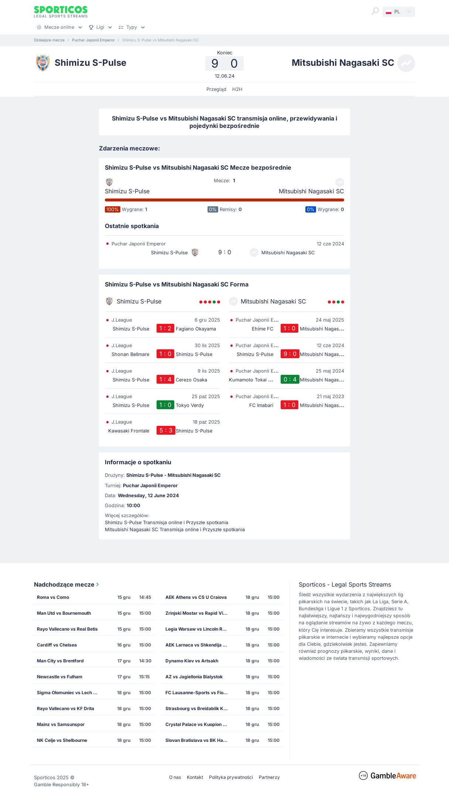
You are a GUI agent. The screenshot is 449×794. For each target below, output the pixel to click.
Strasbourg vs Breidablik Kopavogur (199, 708)
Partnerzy (269, 777)
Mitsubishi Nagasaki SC (311, 191)
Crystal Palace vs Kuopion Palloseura (199, 724)
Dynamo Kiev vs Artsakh (191, 661)
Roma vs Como (53, 597)
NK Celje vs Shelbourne (62, 740)
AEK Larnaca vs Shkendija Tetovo (199, 645)
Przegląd (216, 89)
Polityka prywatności (231, 777)
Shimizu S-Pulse (127, 191)
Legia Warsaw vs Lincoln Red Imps (199, 629)
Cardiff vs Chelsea (57, 645)
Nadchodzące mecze (67, 584)
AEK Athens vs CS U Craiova (196, 597)
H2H (237, 89)
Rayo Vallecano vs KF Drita (65, 708)
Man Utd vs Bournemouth (64, 613)
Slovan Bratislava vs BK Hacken (199, 740)
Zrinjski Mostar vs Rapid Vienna (199, 613)
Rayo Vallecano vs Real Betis (67, 629)
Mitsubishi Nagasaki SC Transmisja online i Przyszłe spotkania (175, 529)
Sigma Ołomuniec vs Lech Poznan (70, 692)
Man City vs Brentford (60, 661)
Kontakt (195, 777)
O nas (175, 777)
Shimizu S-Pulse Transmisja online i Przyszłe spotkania (166, 522)
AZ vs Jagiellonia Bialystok (194, 676)
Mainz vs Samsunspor (61, 724)
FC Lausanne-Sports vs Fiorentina (199, 692)
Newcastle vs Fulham (59, 676)
